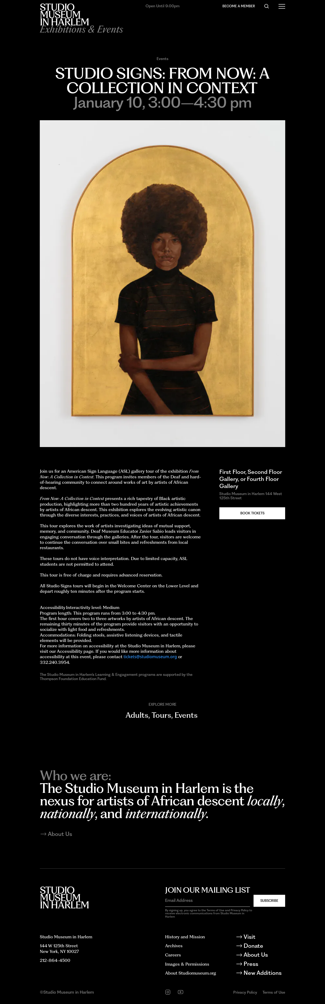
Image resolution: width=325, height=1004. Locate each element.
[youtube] (180, 992)
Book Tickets (252, 513)
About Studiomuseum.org (190, 973)
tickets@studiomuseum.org (150, 656)
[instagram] (168, 992)
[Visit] (264, 937)
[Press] (264, 964)
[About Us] (264, 955)
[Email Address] (207, 900)
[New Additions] (264, 973)
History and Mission (185, 936)
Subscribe (269, 901)
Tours (161, 715)
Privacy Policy (245, 992)
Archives (174, 945)
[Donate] (264, 946)
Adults (136, 715)
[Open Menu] (282, 6)
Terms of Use (273, 992)
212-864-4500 (55, 960)
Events (162, 58)
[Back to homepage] (64, 14)
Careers (173, 954)
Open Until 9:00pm (162, 6)
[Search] (266, 6)
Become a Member (238, 6)
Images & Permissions (187, 964)
